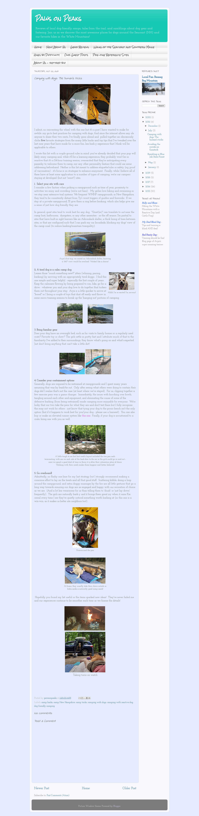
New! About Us (56, 47)
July (150, 130)
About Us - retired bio (50, 62)
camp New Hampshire (64, 702)
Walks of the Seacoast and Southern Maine (124, 47)
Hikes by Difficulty (47, 55)
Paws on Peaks (58, 18)
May (150, 162)
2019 (148, 173)
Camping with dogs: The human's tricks (155, 137)
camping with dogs (97, 702)
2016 (148, 186)
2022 (148, 117)
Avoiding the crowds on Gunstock (154, 147)
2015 (148, 191)
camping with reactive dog (120, 702)
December (153, 126)
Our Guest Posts (76, 55)
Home (38, 47)
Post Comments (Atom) (58, 795)
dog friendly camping (44, 706)
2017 (148, 182)
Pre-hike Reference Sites (111, 55)
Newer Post (41, 788)
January (152, 167)
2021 (148, 122)
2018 (148, 177)
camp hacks (47, 702)
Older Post (129, 788)
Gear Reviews (79, 47)
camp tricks (81, 702)
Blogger (116, 806)
